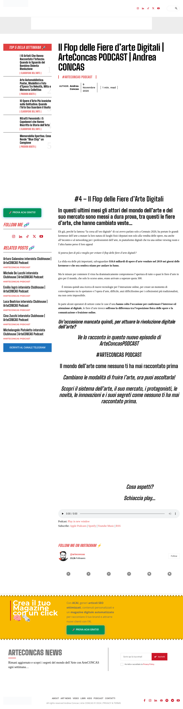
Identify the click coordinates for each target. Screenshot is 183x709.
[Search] (176, 8)
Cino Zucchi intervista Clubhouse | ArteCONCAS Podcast (24, 312)
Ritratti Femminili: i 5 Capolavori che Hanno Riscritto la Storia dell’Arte (34, 116)
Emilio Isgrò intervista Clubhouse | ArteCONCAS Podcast (24, 283)
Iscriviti (159, 657)
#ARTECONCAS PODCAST (16, 261)
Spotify (92, 525)
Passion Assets (28, 89)
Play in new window (79, 521)
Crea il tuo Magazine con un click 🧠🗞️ (35, 610)
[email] (136, 657)
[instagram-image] (68, 574)
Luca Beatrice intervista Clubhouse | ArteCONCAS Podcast (25, 298)
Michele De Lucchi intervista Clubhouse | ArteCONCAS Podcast (23, 269)
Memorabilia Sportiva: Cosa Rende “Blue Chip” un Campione (35, 133)
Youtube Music (106, 525)
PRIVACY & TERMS (112, 703)
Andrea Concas (74, 88)
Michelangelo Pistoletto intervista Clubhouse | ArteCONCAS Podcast (24, 326)
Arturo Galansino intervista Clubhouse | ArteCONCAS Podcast (27, 255)
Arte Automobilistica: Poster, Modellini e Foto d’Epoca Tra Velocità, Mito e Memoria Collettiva (35, 80)
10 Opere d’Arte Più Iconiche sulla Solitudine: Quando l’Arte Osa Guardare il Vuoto (35, 99)
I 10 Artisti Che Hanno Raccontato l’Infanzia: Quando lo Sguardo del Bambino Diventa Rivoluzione (35, 60)
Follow (174, 556)
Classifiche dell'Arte (30, 69)
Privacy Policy (148, 664)
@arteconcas (77, 554)
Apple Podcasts (78, 525)
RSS (118, 525)
